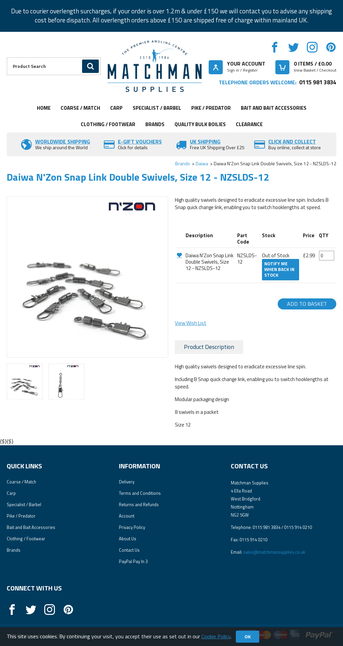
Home (44, 108)
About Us (127, 538)
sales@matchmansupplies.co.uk (274, 552)
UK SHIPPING (205, 141)
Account (126, 516)
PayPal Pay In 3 (133, 561)
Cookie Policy (215, 636)
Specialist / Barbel (157, 108)
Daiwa (202, 163)
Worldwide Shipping (62, 141)
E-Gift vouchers (140, 141)
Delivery (126, 481)
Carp (116, 108)
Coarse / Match (80, 108)
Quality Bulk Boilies (200, 124)
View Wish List (190, 323)
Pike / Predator (211, 108)
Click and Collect (292, 141)
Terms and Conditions (140, 493)
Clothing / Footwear (108, 124)
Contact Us (129, 550)
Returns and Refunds (139, 504)
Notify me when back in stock (279, 269)
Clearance (249, 124)
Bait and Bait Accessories (273, 108)
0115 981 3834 (317, 82)
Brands (154, 124)
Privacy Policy (132, 527)
